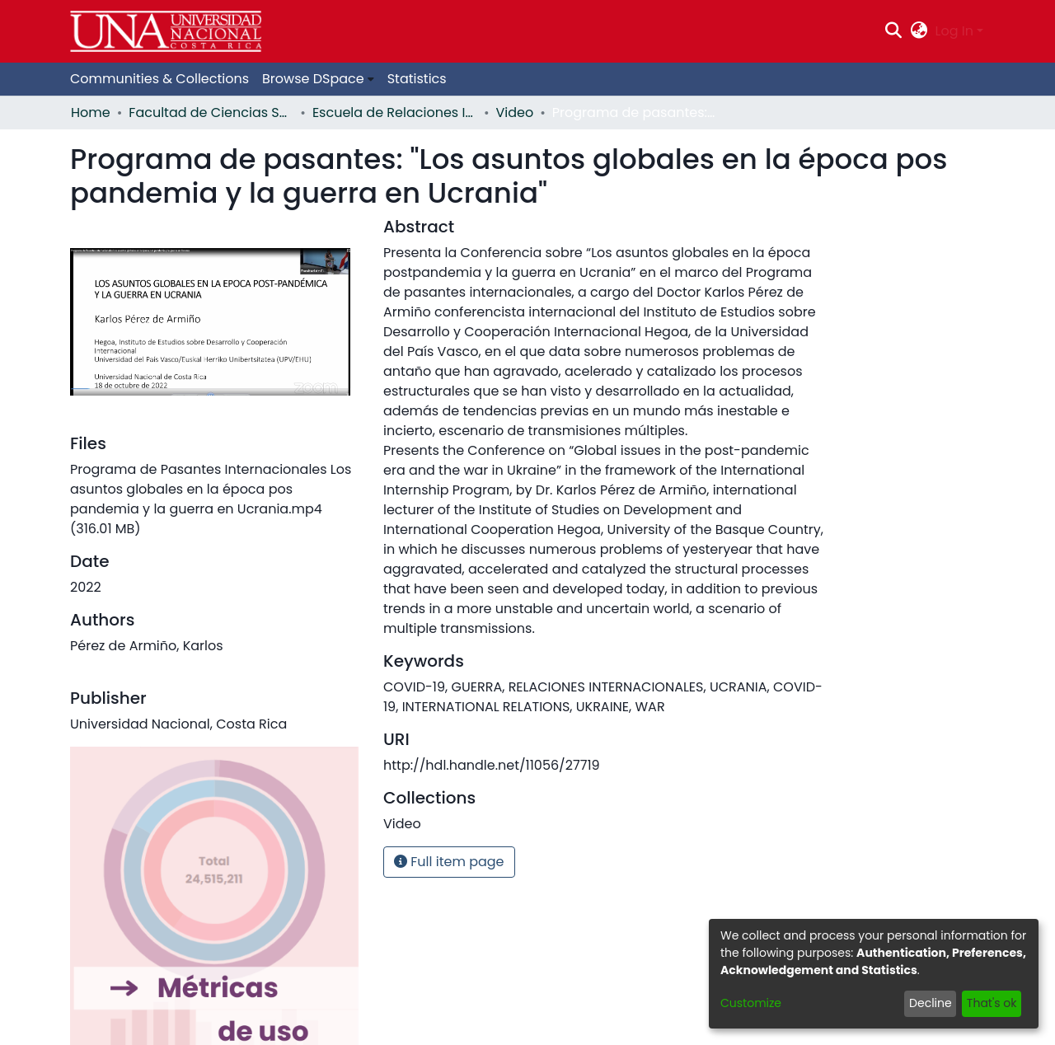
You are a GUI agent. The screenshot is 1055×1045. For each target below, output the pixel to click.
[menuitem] (918, 31)
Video (515, 112)
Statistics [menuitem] (417, 78)
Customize (750, 1003)
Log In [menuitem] (954, 30)
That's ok (992, 1003)
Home (90, 112)
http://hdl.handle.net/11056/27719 (491, 765)
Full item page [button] (449, 861)
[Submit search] (894, 31)
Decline (930, 1003)
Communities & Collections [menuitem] (159, 78)
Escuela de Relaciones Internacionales (394, 112)
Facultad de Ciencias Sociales (211, 112)
